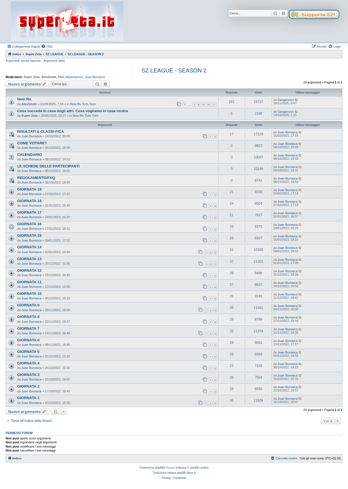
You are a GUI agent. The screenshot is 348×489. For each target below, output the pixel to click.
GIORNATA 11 (29, 282)
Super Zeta (32, 77)
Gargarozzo (286, 99)
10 (208, 104)
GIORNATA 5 (28, 351)
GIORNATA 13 (29, 259)
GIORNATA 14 (29, 247)
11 (214, 104)
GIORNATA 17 (29, 212)
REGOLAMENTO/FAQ (36, 178)
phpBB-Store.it (186, 472)
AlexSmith (49, 77)
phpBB (159, 467)
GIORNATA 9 (28, 305)
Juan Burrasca (95, 77)
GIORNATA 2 (28, 386)
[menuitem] (46, 46)
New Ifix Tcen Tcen (83, 104)
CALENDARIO (29, 154)
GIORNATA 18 (29, 201)
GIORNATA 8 (28, 317)
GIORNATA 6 (28, 340)
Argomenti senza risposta (23, 60)
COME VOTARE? (32, 143)
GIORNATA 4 (28, 363)
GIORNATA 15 (29, 235)
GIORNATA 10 (29, 293)
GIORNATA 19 (29, 189)
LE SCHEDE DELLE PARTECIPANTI (48, 166)
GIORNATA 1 (28, 398)
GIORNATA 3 (28, 375)
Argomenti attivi (54, 60)
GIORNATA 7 (28, 328)
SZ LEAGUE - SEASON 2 (173, 70)
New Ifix (24, 99)
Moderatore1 (74, 77)
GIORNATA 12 (29, 270)
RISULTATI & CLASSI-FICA (40, 131)
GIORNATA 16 (29, 224)
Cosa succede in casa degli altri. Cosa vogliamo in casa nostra (72, 111)
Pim (61, 77)
